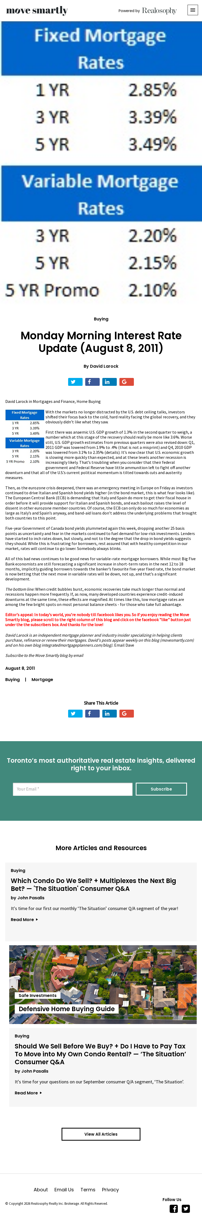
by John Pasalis (26, 896)
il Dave (128, 645)
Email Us (67, 1189)
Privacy (110, 1189)
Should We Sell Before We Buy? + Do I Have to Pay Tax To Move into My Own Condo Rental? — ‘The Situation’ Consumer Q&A (99, 1052)
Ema (118, 645)
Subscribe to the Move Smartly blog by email (44, 655)
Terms (91, 1189)
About (44, 1189)
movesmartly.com (177, 640)
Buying (101, 319)
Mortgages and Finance (54, 401)
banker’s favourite (112, 569)
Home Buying (89, 401)
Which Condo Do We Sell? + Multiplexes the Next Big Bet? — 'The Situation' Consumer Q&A (99, 883)
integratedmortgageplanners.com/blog (76, 645)
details (112, 452)
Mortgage (42, 680)
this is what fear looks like (169, 492)
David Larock (104, 366)
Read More (22, 918)
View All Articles (101, 1134)
